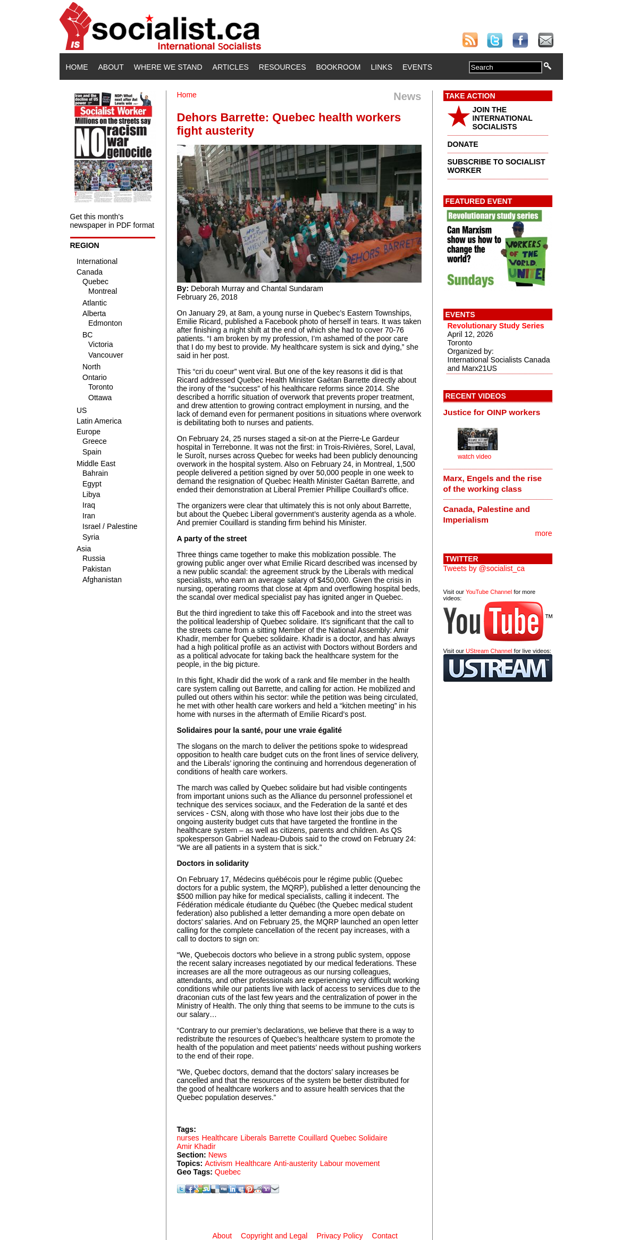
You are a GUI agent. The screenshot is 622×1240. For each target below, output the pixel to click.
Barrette (282, 1138)
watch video (474, 456)
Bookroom (338, 67)
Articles (231, 67)
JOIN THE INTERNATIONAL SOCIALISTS (503, 118)
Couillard (312, 1138)
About (111, 67)
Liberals (253, 1138)
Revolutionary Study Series (496, 325)
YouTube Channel (489, 592)
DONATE (463, 144)
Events (417, 67)
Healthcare (220, 1138)
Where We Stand (168, 67)
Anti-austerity (295, 1163)
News (217, 1155)
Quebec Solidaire (358, 1138)
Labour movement (350, 1163)
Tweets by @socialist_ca (484, 568)
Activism (218, 1163)
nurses (188, 1138)
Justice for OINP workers (492, 412)
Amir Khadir (196, 1146)
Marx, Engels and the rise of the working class (492, 483)
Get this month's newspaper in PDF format (112, 220)
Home (77, 67)
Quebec (228, 1172)
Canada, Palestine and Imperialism (486, 514)
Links (381, 67)
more (543, 533)
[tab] (497, 411)
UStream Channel (489, 651)
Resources (282, 67)
